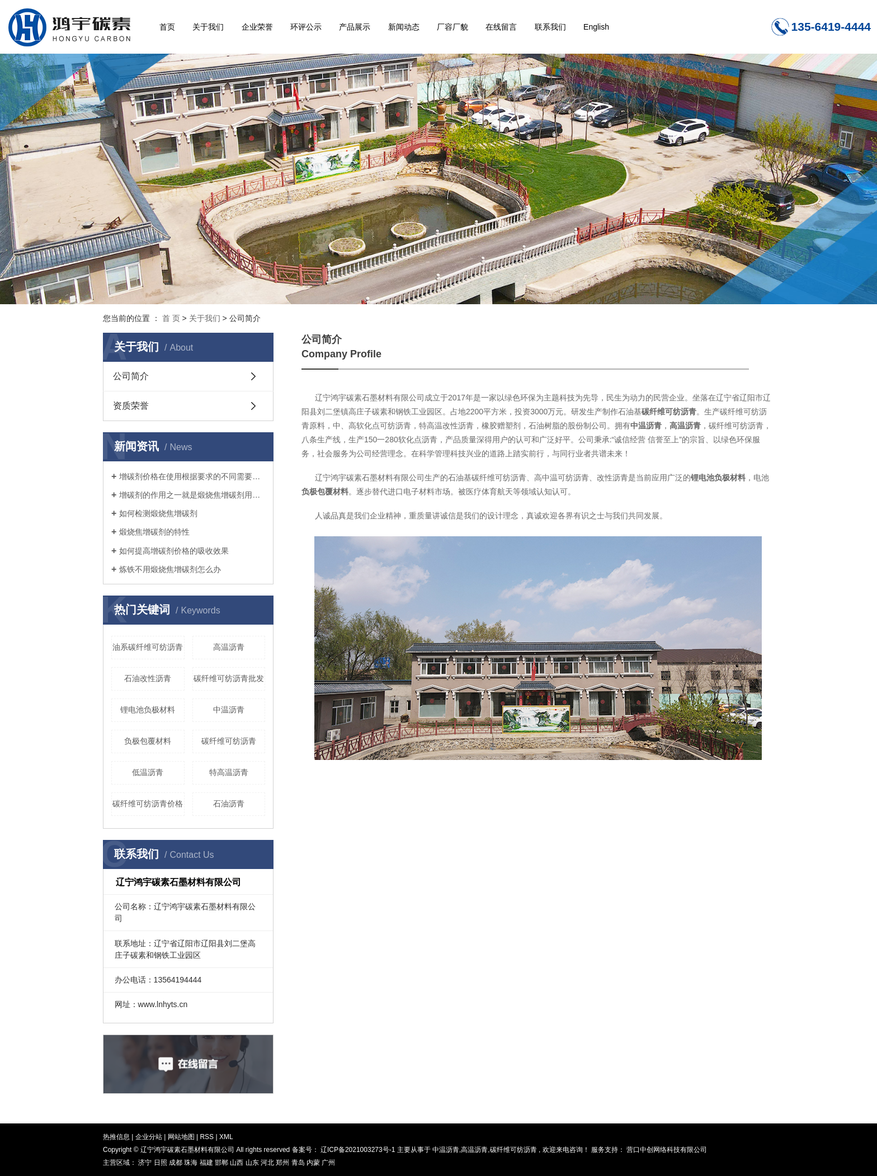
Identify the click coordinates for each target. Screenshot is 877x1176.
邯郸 (222, 1162)
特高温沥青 (228, 772)
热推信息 (116, 1137)
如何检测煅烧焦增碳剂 (158, 513)
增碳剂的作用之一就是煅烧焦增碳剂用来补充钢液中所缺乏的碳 (192, 494)
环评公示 (306, 26)
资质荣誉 (131, 405)
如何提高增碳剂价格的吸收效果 (174, 550)
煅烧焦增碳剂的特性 (154, 531)
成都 (176, 1162)
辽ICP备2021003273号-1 (357, 1150)
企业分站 (148, 1137)
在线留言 (501, 26)
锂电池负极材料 (147, 709)
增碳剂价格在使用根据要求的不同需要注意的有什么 (192, 476)
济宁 (145, 1162)
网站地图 (182, 1137)
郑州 (283, 1162)
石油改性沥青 (147, 678)
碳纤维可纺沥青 (228, 740)
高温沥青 (228, 647)
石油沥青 (228, 803)
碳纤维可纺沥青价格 (147, 803)
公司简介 (131, 376)
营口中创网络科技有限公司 (666, 1150)
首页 (167, 26)
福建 (207, 1162)
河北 (268, 1162)
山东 (253, 1162)
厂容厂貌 (452, 26)
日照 (161, 1162)
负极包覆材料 (147, 740)
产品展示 (354, 26)
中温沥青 (228, 709)
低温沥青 (147, 772)
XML (226, 1137)
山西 (237, 1162)
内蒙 (314, 1162)
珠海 (191, 1162)
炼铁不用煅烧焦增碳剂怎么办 (170, 569)
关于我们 (208, 26)
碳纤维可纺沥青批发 (229, 678)
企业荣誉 (257, 26)
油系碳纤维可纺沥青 (147, 647)
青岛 (299, 1162)
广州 (328, 1162)
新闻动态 (403, 26)
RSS (207, 1137)
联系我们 (550, 26)
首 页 (171, 318)
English (596, 26)
